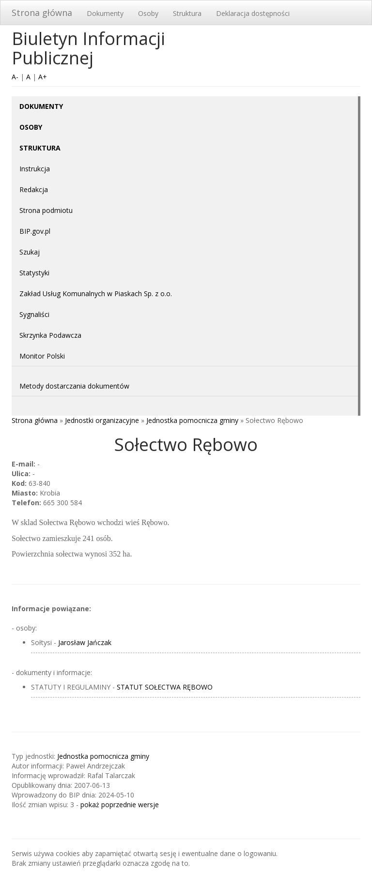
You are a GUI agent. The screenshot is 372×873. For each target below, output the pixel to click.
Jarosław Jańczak (84, 642)
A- (15, 76)
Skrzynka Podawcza (50, 335)
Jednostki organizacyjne (102, 420)
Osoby (148, 13)
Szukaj (29, 251)
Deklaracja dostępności (253, 13)
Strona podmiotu (46, 210)
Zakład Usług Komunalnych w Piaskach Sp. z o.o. (95, 293)
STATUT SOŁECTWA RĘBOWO (165, 687)
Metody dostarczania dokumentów (74, 386)
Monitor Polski (42, 356)
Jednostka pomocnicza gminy (192, 420)
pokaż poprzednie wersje (119, 804)
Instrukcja (34, 168)
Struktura (187, 13)
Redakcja (33, 189)
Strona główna (42, 12)
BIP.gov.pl (34, 231)
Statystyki (34, 272)
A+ (42, 76)
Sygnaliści (34, 314)
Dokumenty (105, 13)
